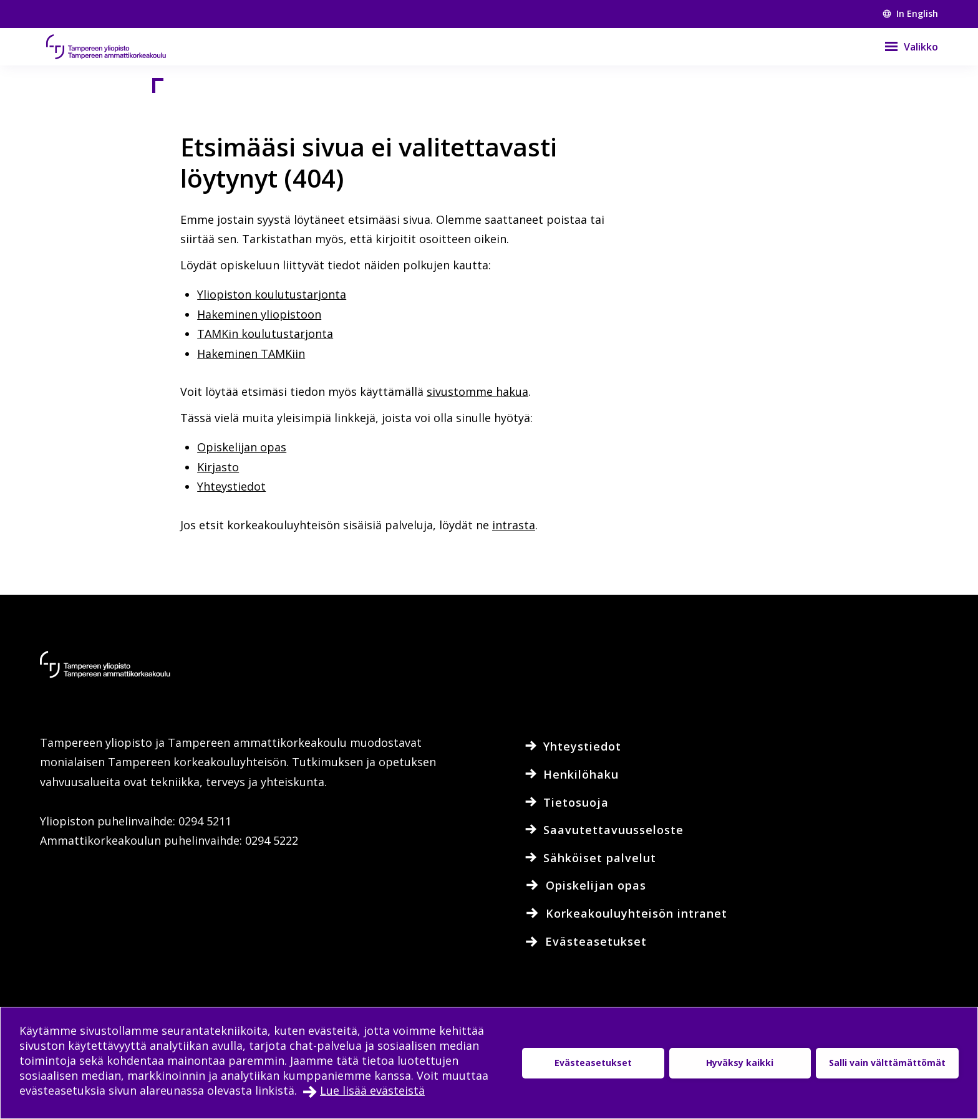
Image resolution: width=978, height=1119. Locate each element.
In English (910, 13)
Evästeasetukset (593, 1063)
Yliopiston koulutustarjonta (271, 294)
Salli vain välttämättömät (887, 1063)
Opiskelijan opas (241, 446)
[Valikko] (903, 46)
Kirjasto (218, 466)
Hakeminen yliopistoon (259, 314)
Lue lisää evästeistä (372, 1090)
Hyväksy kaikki (739, 1063)
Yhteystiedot (231, 486)
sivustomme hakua (477, 391)
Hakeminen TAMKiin (251, 353)
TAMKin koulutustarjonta (265, 333)
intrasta (513, 524)
